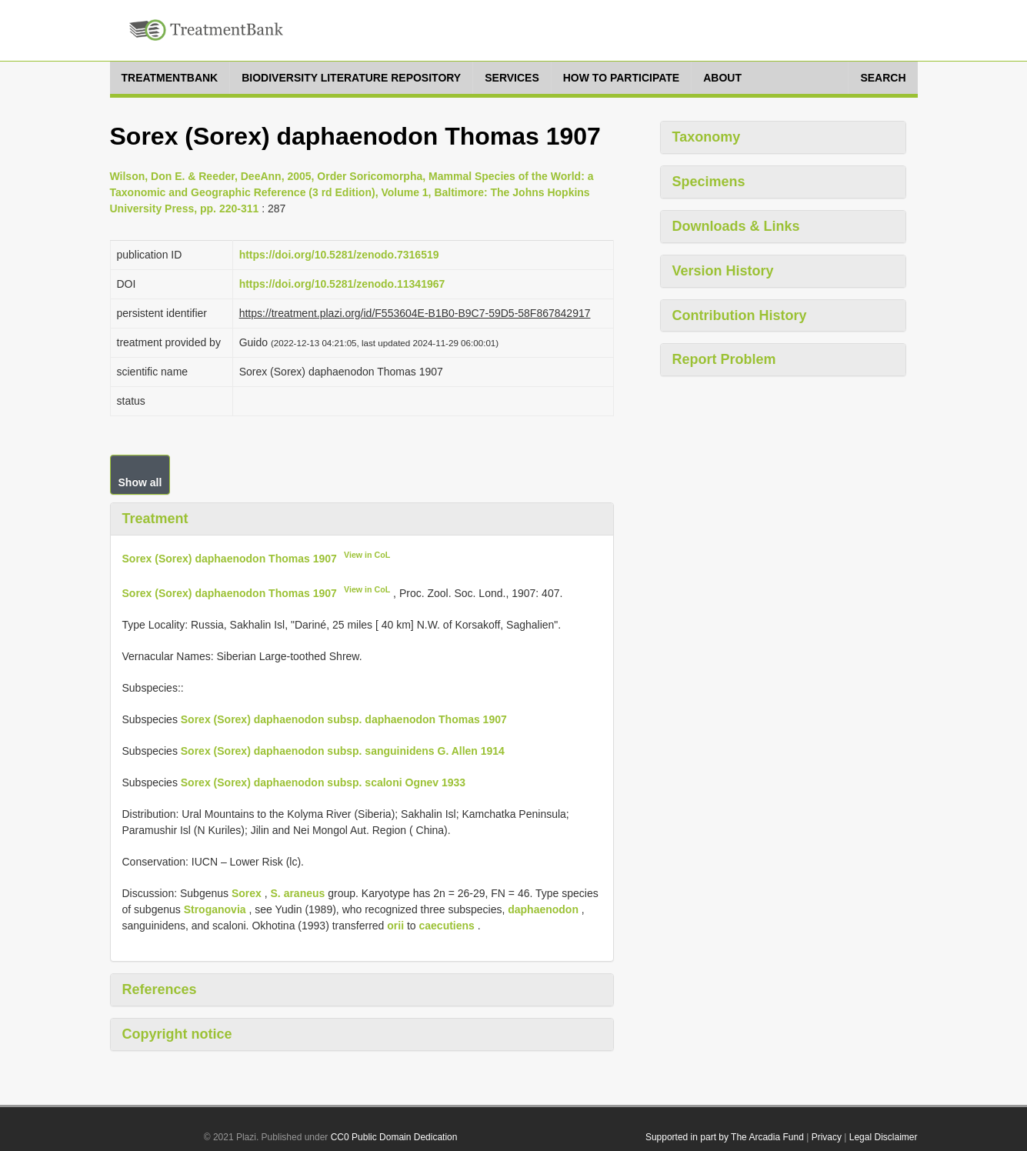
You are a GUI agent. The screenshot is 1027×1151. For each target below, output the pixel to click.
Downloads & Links (736, 226)
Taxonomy (706, 137)
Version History (723, 271)
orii (395, 925)
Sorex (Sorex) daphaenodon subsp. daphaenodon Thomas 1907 (344, 719)
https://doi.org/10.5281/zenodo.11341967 (342, 284)
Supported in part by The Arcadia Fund (724, 1137)
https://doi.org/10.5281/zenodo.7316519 (339, 255)
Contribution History (739, 315)
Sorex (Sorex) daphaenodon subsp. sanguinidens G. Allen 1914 (343, 751)
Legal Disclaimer (883, 1137)
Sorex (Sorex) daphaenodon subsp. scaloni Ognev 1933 (323, 782)
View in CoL (367, 554)
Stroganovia (215, 909)
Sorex (247, 893)
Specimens (708, 181)
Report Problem (724, 359)
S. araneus (298, 893)
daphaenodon (543, 909)
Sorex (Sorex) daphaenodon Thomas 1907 (229, 558)
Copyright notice (177, 1034)
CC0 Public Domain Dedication (394, 1137)
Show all (140, 482)
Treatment (155, 518)
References (159, 989)
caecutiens (447, 925)
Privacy (827, 1137)
